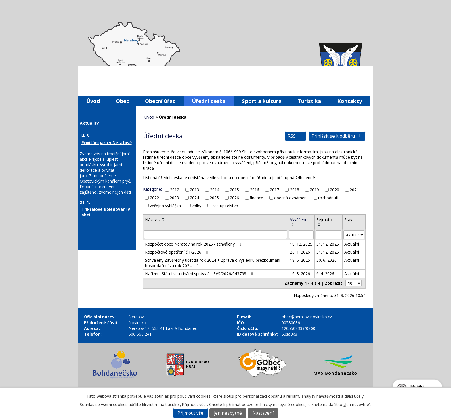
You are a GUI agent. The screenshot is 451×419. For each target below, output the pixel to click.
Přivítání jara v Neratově (106, 142)
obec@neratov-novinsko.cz (307, 316)
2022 (154, 197)
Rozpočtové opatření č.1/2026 (177, 252)
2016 (254, 189)
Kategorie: (152, 189)
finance (256, 197)
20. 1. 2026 (300, 252)
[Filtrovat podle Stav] (353, 234)
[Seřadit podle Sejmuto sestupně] (319, 226)
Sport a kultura (262, 100)
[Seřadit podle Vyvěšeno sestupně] (293, 226)
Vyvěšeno (299, 219)
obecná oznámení (290, 197)
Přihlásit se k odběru (337, 136)
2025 (214, 197)
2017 (274, 189)
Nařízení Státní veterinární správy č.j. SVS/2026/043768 (200, 273)
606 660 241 (140, 334)
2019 (314, 189)
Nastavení (263, 413)
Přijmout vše (190, 413)
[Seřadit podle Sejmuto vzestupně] (319, 223)
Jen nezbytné (228, 413)
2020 (334, 189)
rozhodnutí (328, 197)
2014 (214, 189)
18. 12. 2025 (301, 244)
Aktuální (351, 244)
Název (152, 219)
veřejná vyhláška (165, 205)
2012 (174, 189)
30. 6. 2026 (326, 260)
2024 (194, 197)
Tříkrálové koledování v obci (105, 211)
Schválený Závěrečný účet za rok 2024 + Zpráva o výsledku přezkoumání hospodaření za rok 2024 (212, 262)
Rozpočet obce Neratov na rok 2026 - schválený (194, 244)
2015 (234, 189)
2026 (234, 197)
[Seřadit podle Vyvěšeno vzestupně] (293, 223)
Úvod (93, 100)
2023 (174, 197)
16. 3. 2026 (300, 273)
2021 (354, 189)
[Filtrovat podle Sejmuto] (328, 234)
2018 (294, 189)
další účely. (354, 396)
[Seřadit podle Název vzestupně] (163, 218)
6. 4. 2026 (325, 273)
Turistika (309, 100)
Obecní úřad (160, 100)
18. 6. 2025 (300, 260)
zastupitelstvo (225, 205)
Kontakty (349, 100)
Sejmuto (326, 219)
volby (196, 205)
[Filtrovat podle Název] (215, 234)
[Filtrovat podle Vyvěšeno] (301, 234)
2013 (194, 189)
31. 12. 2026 (327, 244)
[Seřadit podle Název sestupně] (163, 220)
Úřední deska (209, 100)
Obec (122, 100)
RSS (295, 136)
